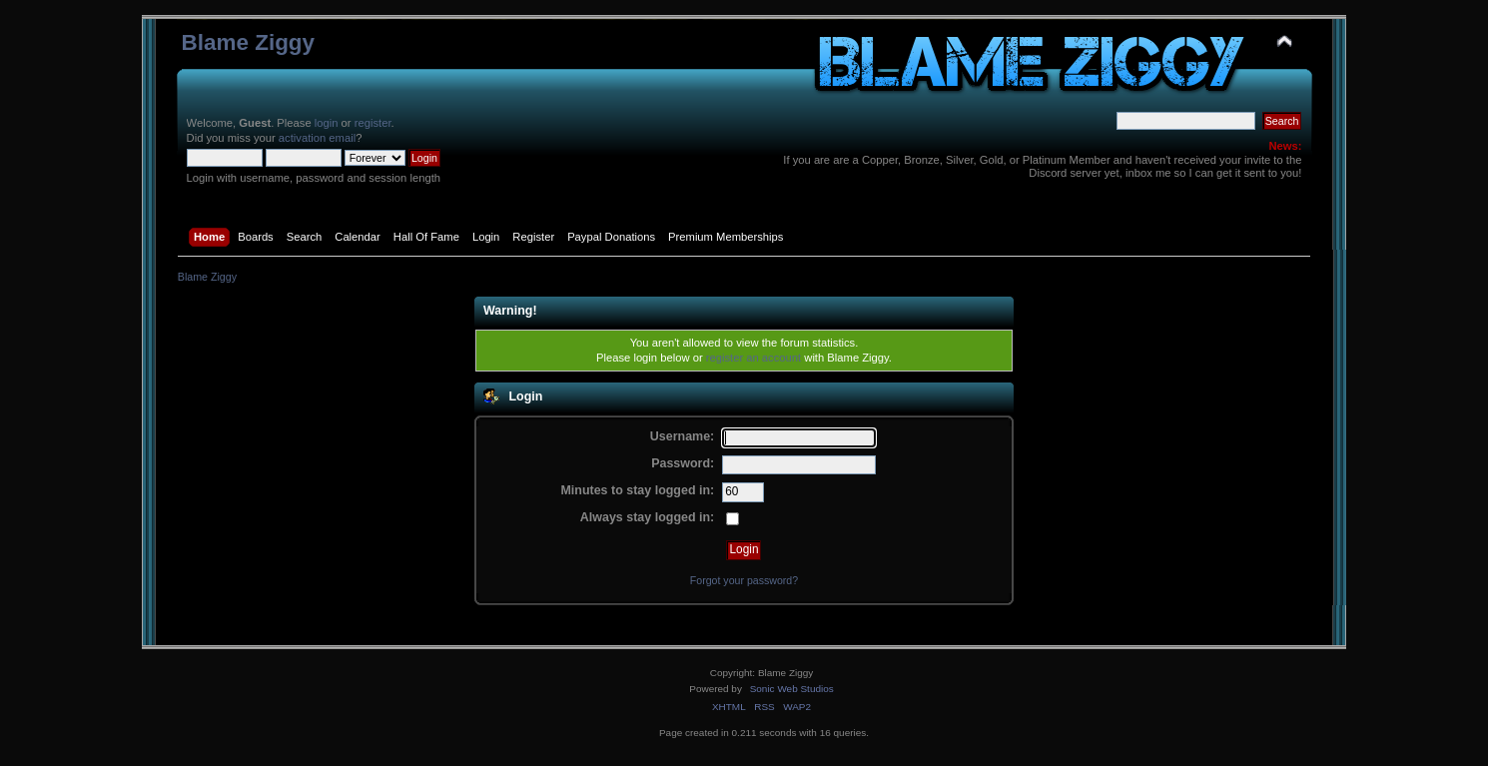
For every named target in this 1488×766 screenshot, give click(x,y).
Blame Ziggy (249, 42)
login (327, 123)
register (373, 123)
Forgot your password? (744, 580)
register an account (753, 358)
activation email (317, 138)
